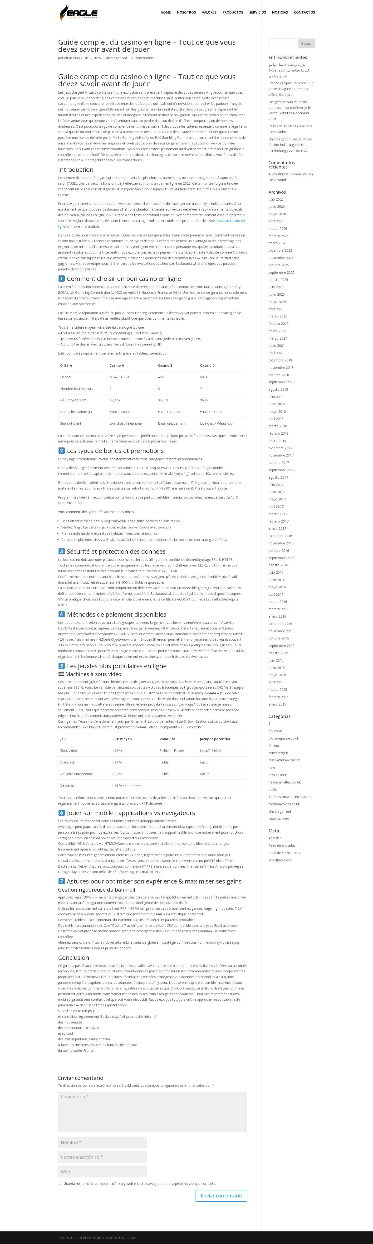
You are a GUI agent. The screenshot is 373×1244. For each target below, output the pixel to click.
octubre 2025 (279, 265)
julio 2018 (276, 396)
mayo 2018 (277, 411)
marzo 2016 (278, 601)
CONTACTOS (304, 12)
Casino (274, 745)
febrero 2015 (279, 697)
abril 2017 (276, 506)
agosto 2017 (278, 477)
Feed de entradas (282, 845)
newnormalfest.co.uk (285, 782)
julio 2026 (276, 199)
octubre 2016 (279, 550)
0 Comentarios (142, 58)
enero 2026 (277, 243)
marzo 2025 (278, 316)
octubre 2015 (279, 638)
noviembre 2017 (281, 455)
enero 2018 (277, 440)
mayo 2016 (277, 587)
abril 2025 (276, 309)
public (273, 789)
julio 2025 (276, 287)
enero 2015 (277, 704)
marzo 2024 (278, 338)
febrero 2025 (279, 323)
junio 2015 (277, 667)
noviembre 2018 (281, 367)
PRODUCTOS (233, 12)
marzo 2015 (278, 689)
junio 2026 (277, 206)
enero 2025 (277, 331)
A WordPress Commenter (288, 174)
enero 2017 (277, 528)
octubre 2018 (279, 375)
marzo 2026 (278, 228)
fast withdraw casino (284, 760)
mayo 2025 (277, 301)
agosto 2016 (278, 565)
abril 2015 (276, 682)
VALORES (209, 12)
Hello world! (278, 180)
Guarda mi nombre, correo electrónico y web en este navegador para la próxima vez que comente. (140, 1183)
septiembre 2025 (281, 272)
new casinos (278, 775)
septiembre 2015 (281, 645)
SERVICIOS (257, 12)
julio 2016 (276, 572)
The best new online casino (290, 796)
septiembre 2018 (281, 382)
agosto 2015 (278, 653)
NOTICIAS (280, 12)
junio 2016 (277, 579)
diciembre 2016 (280, 535)
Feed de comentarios (285, 852)
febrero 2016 (279, 609)
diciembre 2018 (280, 360)
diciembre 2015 (280, 623)
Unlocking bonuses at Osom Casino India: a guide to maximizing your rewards (290, 145)
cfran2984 (72, 58)
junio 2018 (277, 404)
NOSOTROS (186, 12)
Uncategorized (116, 58)
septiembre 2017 (281, 470)
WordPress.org (280, 860)
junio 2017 (277, 492)
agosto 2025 (278, 279)
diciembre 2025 (280, 250)
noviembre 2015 (281, 631)
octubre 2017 (279, 462)
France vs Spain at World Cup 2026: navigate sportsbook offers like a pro (291, 89)
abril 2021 (276, 353)
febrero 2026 (279, 236)
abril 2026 (276, 221)
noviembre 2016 (281, 543)
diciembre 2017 (280, 448)
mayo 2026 (277, 213)
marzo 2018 (278, 426)
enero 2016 (277, 616)
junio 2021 (277, 345)
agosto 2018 (278, 389)
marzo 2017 (278, 514)
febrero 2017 (279, 521)
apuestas (276, 731)
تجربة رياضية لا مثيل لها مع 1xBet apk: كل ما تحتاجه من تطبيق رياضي (289, 70)
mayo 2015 (277, 674)
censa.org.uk (278, 753)
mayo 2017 (277, 499)
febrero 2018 (279, 433)
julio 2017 (276, 484)
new (272, 767)
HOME (166, 12)
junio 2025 (277, 294)
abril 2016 (276, 594)
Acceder (275, 838)
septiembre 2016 (281, 558)
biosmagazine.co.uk (284, 738)
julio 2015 (276, 660)
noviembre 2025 (281, 257)
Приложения (279, 819)
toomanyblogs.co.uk (284, 804)
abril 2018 (276, 418)
